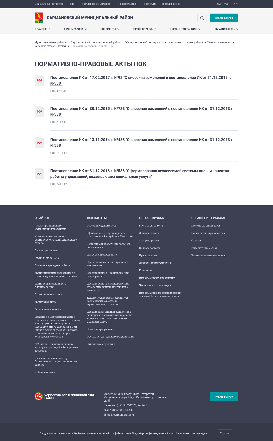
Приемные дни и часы (205, 225)
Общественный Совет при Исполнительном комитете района (164, 42)
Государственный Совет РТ (98, 3)
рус (219, 4)
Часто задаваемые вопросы (208, 255)
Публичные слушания (101, 344)
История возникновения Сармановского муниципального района (56, 240)
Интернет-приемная (204, 248)
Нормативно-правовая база (208, 233)
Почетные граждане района (52, 265)
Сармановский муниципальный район (96, 42)
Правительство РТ (128, 3)
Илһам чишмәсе (45, 372)
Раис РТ (72, 3)
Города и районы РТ (172, 3)
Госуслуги (150, 3)
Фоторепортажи (149, 240)
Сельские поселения (48, 309)
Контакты (145, 270)
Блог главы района (151, 225)
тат (226, 4)
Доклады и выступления (155, 263)
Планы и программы (100, 329)
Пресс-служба (144, 29)
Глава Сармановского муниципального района (50, 227)
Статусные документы (101, 225)
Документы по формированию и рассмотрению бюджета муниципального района (107, 301)
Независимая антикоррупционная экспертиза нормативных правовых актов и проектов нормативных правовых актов (110, 316)
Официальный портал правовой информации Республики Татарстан (110, 234)
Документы (109, 29)
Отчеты (196, 240)
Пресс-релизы (148, 255)
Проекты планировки (48, 294)
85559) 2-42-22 (127, 405)
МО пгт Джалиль (45, 301)
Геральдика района (47, 257)
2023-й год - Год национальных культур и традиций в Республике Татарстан (56, 347)
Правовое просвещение (102, 254)
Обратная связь (226, 29)
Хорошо (225, 433)
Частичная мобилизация (155, 285)
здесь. (204, 433)
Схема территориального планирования (50, 285)
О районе (42, 29)
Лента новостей (149, 233)
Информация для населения (157, 277)
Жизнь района (75, 29)
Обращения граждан (185, 29)
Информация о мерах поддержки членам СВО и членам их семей (160, 294)
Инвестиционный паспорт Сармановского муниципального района (56, 361)
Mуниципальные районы (51, 42)
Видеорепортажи (150, 248)
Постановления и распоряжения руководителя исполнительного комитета (108, 287)
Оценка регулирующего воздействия (110, 336)
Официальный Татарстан (49, 3)
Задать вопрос (224, 18)
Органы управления (47, 250)
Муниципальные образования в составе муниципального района (56, 274)
